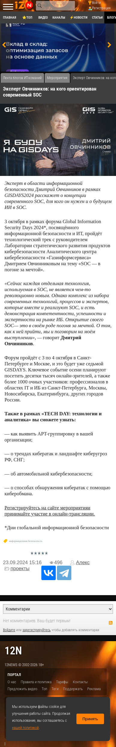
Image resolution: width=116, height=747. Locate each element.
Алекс (83, 562)
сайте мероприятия (67, 508)
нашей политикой (25, 727)
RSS (110, 622)
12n (13, 650)
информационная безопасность (25, 541)
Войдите (9, 630)
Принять (90, 719)
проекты (19, 568)
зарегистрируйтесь (36, 630)
